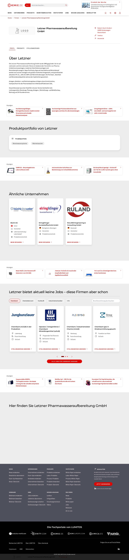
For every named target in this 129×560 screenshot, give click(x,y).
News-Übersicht (14, 482)
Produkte (20, 48)
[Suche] (66, 5)
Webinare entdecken (15, 495)
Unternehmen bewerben (36, 482)
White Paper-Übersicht (73, 485)
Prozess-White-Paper (73, 479)
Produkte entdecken (53, 472)
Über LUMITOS (30, 543)
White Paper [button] (58, 13)
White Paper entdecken (73, 472)
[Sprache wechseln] (115, 13)
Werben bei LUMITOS (16, 543)
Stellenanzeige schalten (36, 502)
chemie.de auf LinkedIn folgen (102, 488)
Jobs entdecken (33, 495)
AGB (21, 549)
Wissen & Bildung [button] (77, 13)
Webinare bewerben (15, 499)
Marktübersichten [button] (44, 13)
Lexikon (49, 495)
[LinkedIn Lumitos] (118, 549)
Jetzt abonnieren (103, 484)
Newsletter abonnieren (16, 475)
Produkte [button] (30, 13)
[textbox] (106, 301)
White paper (70, 502)
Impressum (12, 549)
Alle (27, 5)
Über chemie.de (43, 543)
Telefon (98, 35)
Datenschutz (30, 549)
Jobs (67, 505)
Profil (12, 48)
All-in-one (69, 511)
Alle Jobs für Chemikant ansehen (64, 361)
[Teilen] (110, 13)
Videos (49, 505)
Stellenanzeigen (33, 48)
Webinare (69, 508)
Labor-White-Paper (72, 475)
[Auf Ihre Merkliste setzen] (105, 13)
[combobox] (106, 301)
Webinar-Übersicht (15, 502)
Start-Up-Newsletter (16, 479)
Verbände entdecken (34, 479)
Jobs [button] (67, 13)
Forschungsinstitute (53, 502)
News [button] (10, 13)
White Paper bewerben (73, 482)
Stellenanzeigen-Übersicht (36, 505)
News (67, 495)
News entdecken (14, 472)
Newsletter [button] (91, 13)
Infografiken (51, 499)
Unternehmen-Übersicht (36, 485)
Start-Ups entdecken (34, 475)
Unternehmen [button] (19, 13)
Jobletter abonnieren (35, 499)
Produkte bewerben (53, 482)
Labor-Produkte (52, 475)
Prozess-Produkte (53, 479)
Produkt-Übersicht (53, 485)
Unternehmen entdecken (36, 472)
